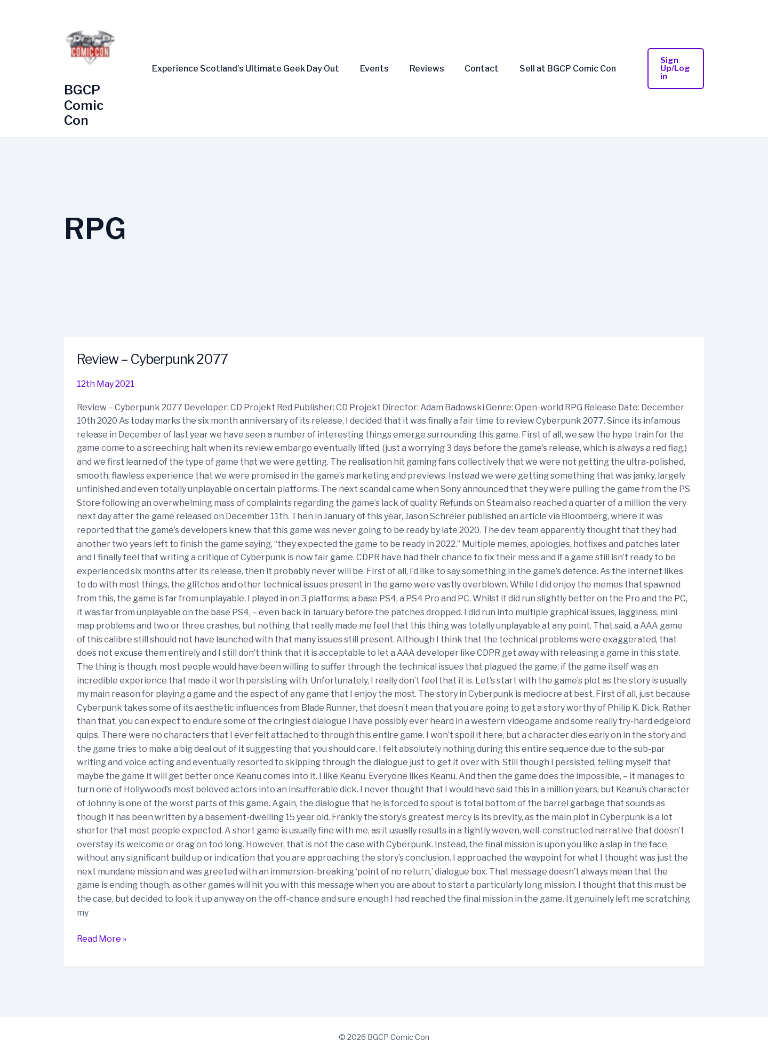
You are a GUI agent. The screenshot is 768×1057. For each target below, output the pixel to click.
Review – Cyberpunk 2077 (156, 359)
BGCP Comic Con (83, 105)
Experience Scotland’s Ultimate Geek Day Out (253, 69)
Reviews (427, 69)
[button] (672, 68)
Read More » (101, 938)
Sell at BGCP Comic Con (561, 69)
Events (378, 69)
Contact (478, 69)
